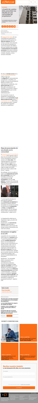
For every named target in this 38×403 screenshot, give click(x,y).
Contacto (21, 399)
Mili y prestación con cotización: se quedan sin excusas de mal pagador (28, 357)
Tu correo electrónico (8, 377)
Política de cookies (21, 397)
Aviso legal (13, 396)
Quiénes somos (4, 400)
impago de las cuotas (7, 37)
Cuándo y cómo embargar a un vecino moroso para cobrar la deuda (8, 307)
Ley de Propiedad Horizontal (8, 75)
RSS (29, 396)
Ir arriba (33, 393)
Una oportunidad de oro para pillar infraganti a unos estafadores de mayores (9, 357)
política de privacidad (25, 384)
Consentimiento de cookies (32, 399)
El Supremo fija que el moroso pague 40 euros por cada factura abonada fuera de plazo (9, 312)
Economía (4, 7)
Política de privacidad (12, 399)
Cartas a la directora (24, 337)
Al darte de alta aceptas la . (19, 384)
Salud (3, 337)
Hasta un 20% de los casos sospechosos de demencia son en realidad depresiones (9, 339)
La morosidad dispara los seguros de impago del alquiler (9, 303)
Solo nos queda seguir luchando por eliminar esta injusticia (28, 339)
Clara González (4, 30)
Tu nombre (5, 371)
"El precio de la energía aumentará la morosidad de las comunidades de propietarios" (9, 300)
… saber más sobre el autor (7, 291)
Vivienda (9, 315)
